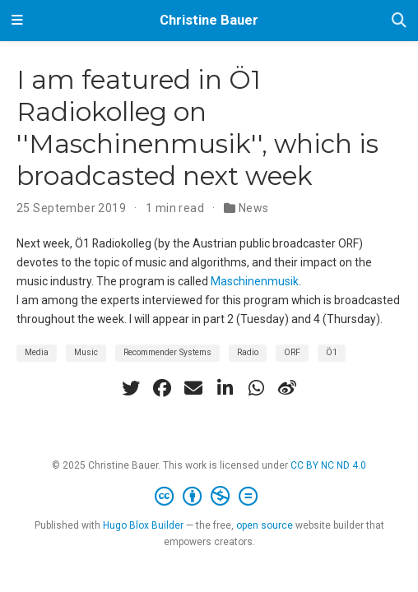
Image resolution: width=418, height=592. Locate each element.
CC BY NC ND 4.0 (328, 465)
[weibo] (287, 388)
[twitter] (130, 388)
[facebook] (162, 388)
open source (264, 525)
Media (37, 352)
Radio (247, 352)
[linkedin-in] (224, 388)
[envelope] (193, 388)
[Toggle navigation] (17, 20)
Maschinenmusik (255, 281)
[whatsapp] (256, 388)
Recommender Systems (167, 352)
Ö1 (331, 352)
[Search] (399, 21)
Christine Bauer (209, 20)
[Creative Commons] (209, 496)
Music (86, 352)
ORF (292, 352)
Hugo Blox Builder (143, 525)
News (254, 208)
